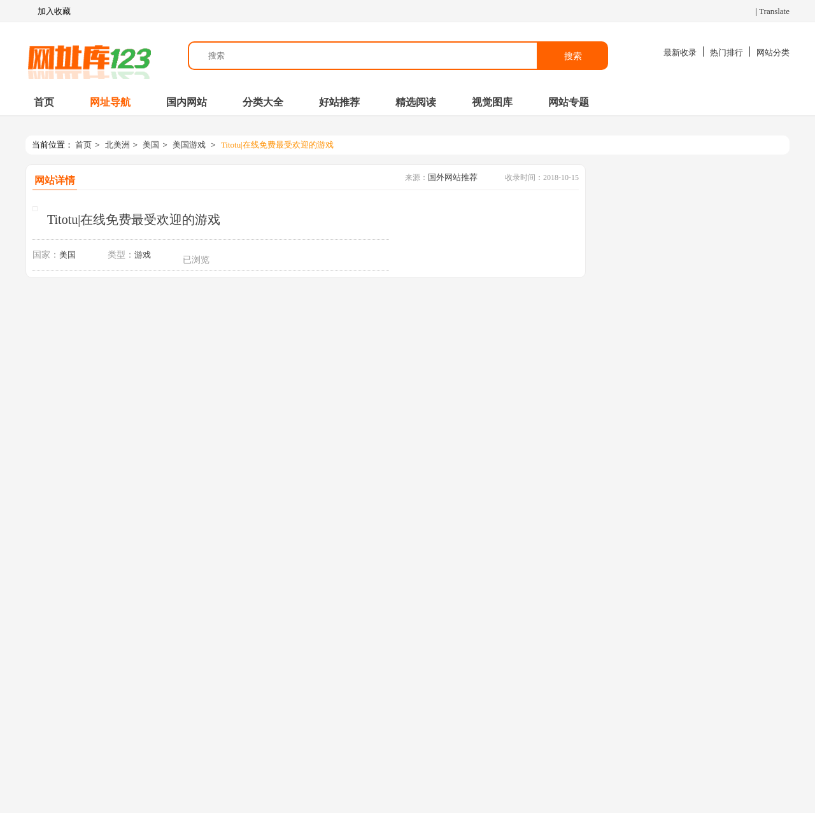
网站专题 (568, 102)
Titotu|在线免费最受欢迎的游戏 (277, 144)
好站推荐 (339, 102)
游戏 (142, 255)
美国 (151, 144)
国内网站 (186, 102)
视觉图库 (492, 102)
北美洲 (117, 144)
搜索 (573, 56)
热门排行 (726, 52)
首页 (44, 102)
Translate (774, 11)
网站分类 (773, 52)
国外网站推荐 (453, 177)
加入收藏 (48, 11)
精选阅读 (415, 102)
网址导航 (110, 102)
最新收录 (680, 52)
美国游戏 (189, 144)
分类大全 (263, 102)
